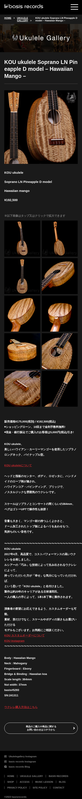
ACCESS (24, 782)
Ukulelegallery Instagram (20, 756)
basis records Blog (17, 766)
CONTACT (58, 787)
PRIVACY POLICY (17, 787)
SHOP (10, 782)
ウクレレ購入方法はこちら (21, 707)
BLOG (62, 782)
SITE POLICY (40, 787)
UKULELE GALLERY (31, 776)
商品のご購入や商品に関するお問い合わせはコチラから (41, 728)
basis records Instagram (20, 761)
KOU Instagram (14, 640)
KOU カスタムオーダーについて (24, 635)
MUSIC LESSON (44, 782)
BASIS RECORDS (58, 776)
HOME (10, 776)
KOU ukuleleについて (18, 465)
